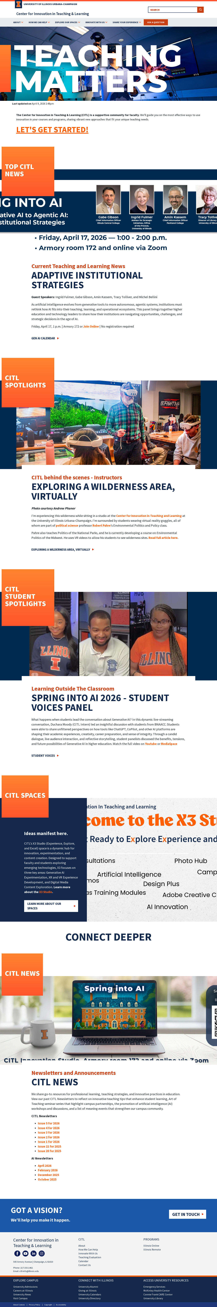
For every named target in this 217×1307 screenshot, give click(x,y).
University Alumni (88, 1286)
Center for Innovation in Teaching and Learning (149, 516)
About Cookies (19, 1304)
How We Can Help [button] (38, 22)
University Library (153, 1298)
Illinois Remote (152, 1249)
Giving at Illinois (87, 1290)
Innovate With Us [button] (95, 22)
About (81, 1245)
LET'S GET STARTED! (52, 129)
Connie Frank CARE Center (158, 1294)
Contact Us (84, 1265)
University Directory (89, 1298)
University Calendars (89, 1294)
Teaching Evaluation (89, 1257)
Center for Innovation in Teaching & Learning (52, 14)
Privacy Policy (34, 1304)
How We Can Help (88, 1249)
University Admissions (25, 1286)
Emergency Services (154, 1286)
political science (67, 525)
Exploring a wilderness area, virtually (60, 549)
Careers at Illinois (23, 1290)
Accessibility (61, 1304)
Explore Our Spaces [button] (66, 22)
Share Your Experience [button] (125, 22)
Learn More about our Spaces (44, 906)
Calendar (83, 1261)
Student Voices (43, 755)
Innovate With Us (88, 1253)
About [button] (17, 22)
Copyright (48, 1304)
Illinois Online (151, 1245)
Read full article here (163, 538)
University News (22, 1294)
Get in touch (186, 1214)
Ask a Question (155, 22)
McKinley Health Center (156, 1290)
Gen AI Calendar (43, 338)
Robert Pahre (102, 525)
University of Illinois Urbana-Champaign (50, 4)
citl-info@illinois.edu (29, 1271)
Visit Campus (20, 1298)
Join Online (91, 326)
